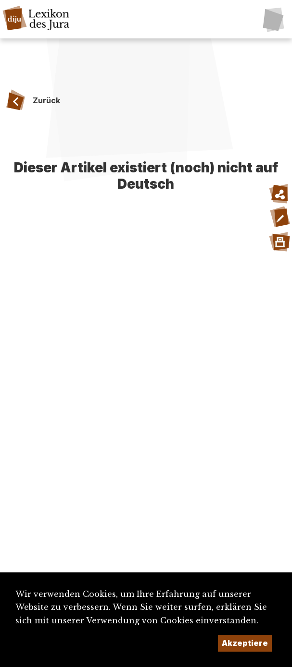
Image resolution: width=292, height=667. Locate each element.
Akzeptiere (245, 643)
